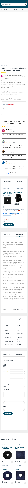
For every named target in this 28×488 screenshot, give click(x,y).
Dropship (20, 484)
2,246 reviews (19, 81)
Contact (11, 480)
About (11, 482)
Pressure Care (9, 9)
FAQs (11, 484)
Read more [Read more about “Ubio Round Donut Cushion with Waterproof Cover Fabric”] (12, 416)
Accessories (7, 136)
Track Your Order (22, 478)
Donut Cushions (4, 20)
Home (2, 9)
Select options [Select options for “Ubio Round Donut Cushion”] (12, 437)
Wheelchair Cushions (19, 399)
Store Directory (21, 480)
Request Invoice (13, 478)
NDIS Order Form (4, 478)
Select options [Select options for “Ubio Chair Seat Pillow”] (25, 416)
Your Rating (6, 338)
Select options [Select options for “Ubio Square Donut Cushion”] (25, 437)
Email (5, 360)
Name (5, 354)
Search (25, 4)
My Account (20, 482)
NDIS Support (4, 480)
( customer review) (10, 27)
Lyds (7, 95)
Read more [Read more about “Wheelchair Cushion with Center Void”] (25, 465)
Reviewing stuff (9, 105)
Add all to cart (8, 179)
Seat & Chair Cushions (21, 9)
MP (6, 116)
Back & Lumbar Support (18, 142)
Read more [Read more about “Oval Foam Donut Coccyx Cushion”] (12, 465)
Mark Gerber (9, 84)
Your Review (6, 344)
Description (19, 136)
